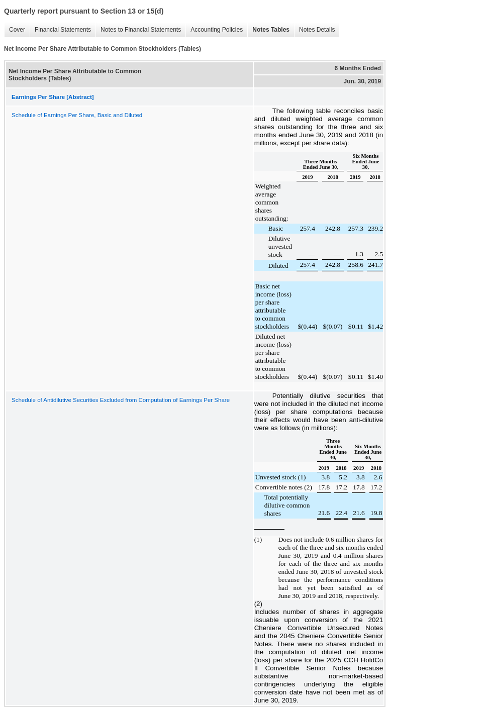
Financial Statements (63, 29)
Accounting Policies (216, 29)
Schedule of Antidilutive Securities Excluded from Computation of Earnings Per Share (121, 400)
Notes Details (317, 29)
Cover (17, 29)
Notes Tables (270, 29)
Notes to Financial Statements (141, 29)
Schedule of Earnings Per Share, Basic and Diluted (77, 115)
